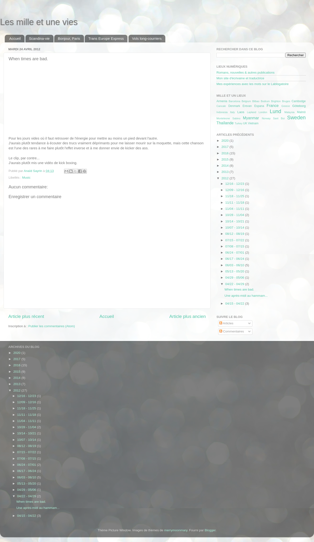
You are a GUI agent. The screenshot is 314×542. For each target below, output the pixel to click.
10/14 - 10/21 (235, 221)
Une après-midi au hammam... (246, 295)
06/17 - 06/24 (235, 259)
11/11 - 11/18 (235, 202)
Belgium (246, 101)
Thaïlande (225, 123)
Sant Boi (279, 118)
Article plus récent (26, 316)
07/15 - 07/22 (235, 240)
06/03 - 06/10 (235, 265)
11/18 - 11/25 (235, 196)
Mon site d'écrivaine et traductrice (240, 78)
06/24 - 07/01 (235, 252)
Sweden (296, 117)
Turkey (239, 123)
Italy (232, 112)
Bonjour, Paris (69, 38)
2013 (225, 172)
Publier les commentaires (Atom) (51, 326)
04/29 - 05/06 (235, 277)
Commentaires (231, 331)
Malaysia (289, 112)
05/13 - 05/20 (235, 271)
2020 (225, 140)
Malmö (301, 112)
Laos (240, 112)
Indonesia (222, 112)
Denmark (234, 106)
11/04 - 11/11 (235, 209)
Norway (266, 118)
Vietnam (253, 123)
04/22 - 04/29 (235, 284)
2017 (225, 147)
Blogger (210, 530)
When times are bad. (239, 289)
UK (245, 123)
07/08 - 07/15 (235, 246)
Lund (275, 111)
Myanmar (251, 118)
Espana (259, 106)
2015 (225, 159)
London (263, 112)
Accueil (15, 38)
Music (26, 177)
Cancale (221, 106)
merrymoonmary (175, 530)
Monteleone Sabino (228, 118)
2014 (225, 165)
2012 (225, 178)
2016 (225, 153)
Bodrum (265, 101)
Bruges (286, 101)
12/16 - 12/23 (235, 184)
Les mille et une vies (39, 22)
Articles (226, 323)
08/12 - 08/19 (235, 234)
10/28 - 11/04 (235, 215)
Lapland (251, 112)
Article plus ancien (187, 316)
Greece (285, 106)
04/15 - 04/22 (235, 303)
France (273, 105)
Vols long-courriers (147, 38)
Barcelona (234, 101)
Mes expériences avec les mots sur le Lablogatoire (252, 84)
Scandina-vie (39, 38)
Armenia (221, 101)
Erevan (247, 106)
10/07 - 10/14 (235, 227)
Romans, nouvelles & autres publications (245, 72)
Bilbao (255, 101)
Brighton (276, 101)
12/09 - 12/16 (235, 190)
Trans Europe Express (106, 38)
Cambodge (299, 101)
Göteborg (299, 106)
